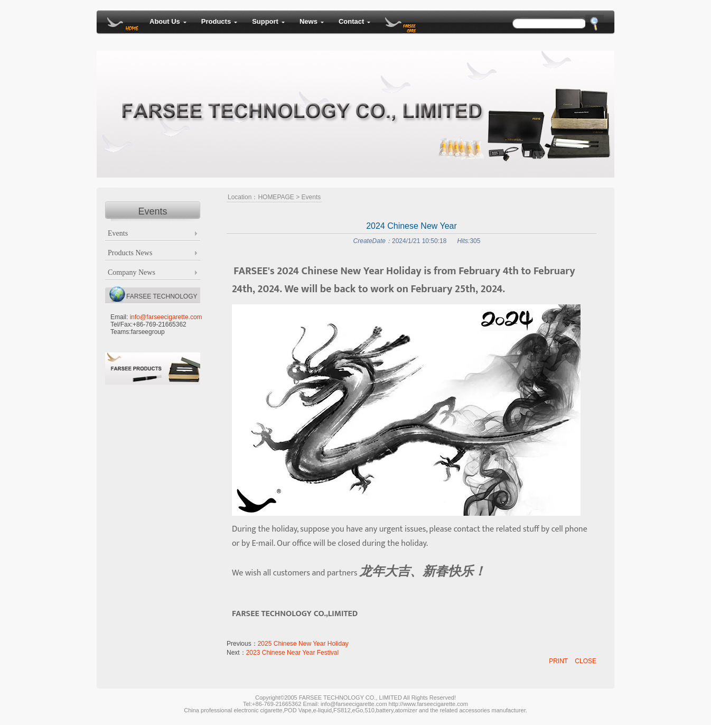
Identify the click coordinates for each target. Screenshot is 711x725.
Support (268, 21)
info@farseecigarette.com (166, 317)
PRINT (558, 661)
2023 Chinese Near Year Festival (292, 652)
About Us (167, 21)
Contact (354, 21)
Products (219, 21)
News (312, 21)
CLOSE (585, 661)
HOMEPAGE (276, 197)
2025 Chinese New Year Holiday (303, 643)
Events (311, 197)
